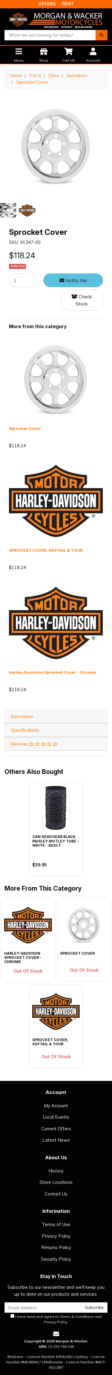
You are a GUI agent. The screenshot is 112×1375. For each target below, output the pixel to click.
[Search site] (102, 35)
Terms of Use (56, 1224)
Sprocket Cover (25, 428)
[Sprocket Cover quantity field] (21, 280)
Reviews (34, 743)
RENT (68, 4)
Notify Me (73, 280)
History (56, 1171)
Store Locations (56, 1182)
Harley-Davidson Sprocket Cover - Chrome (52, 672)
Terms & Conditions (77, 1316)
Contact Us (56, 1194)
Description (22, 716)
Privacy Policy (56, 1236)
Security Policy (56, 1259)
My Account (56, 1105)
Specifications (25, 730)
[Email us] (56, 1334)
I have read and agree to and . (56, 1319)
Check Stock (81, 300)
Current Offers (56, 1128)
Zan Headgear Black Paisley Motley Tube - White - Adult (55, 841)
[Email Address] (42, 1307)
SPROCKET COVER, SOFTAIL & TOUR (46, 550)
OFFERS (47, 4)
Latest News (56, 1140)
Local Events (56, 1117)
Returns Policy (56, 1247)
